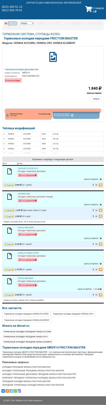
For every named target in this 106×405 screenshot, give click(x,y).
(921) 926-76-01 (12, 10)
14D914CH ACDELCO (28, 168)
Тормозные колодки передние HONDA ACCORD (26, 314)
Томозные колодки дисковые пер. (22, 70)
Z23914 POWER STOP (28, 253)
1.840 (97, 289)
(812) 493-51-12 (12, 6)
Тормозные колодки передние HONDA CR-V (73, 314)
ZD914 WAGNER (25, 278)
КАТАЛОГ (12, 23)
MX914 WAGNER (26, 228)
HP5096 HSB (24, 194)
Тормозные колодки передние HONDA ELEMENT (27, 320)
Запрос (96, 99)
